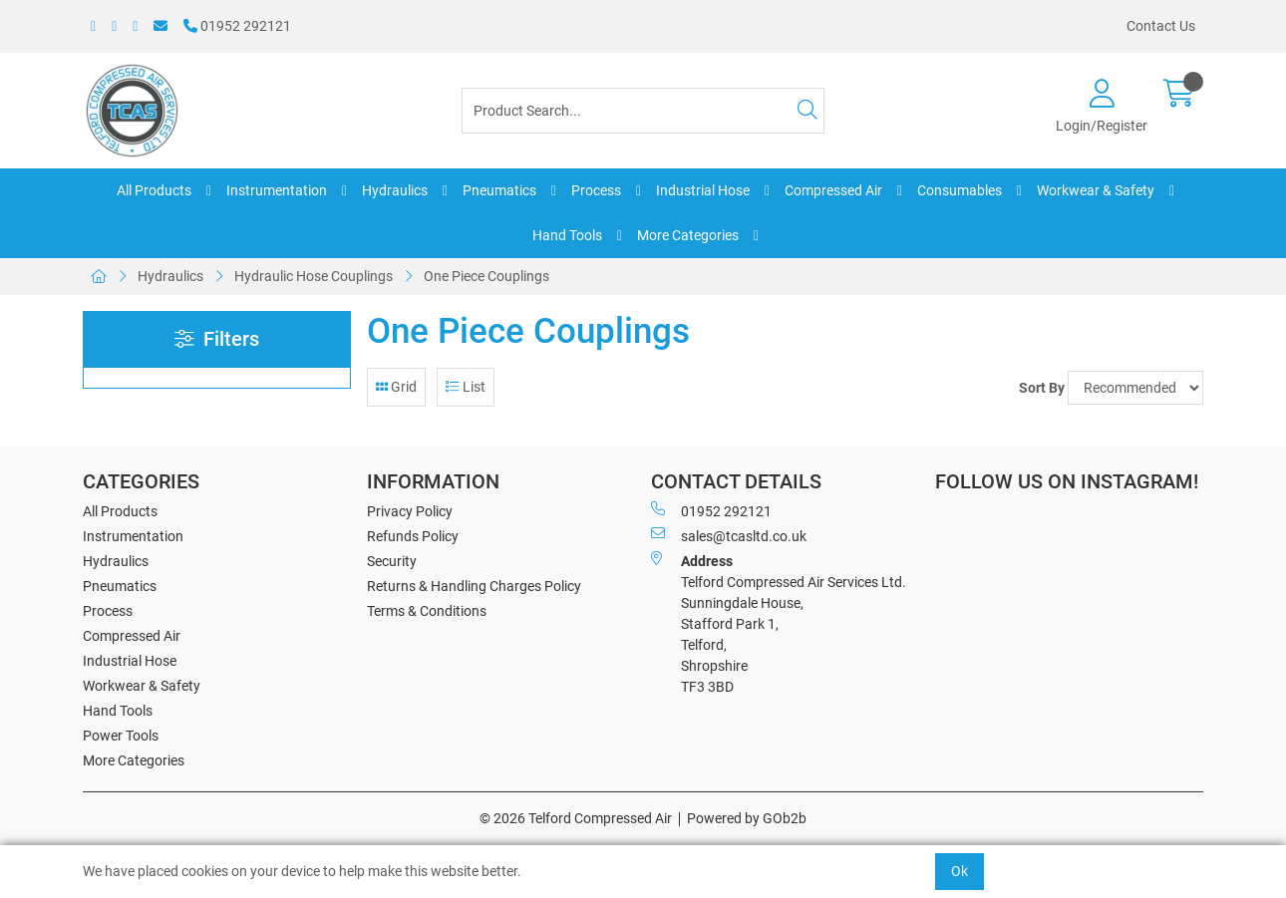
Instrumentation (276, 190)
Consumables (959, 190)
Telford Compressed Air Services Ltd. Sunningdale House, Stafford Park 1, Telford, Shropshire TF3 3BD (778, 623)
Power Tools (121, 736)
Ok (959, 871)
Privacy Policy (410, 511)
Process (596, 190)
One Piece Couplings (486, 276)
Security (392, 561)
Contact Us (1160, 26)
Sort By (1042, 388)
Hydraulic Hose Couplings (313, 276)
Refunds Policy (413, 536)
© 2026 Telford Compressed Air (576, 818)
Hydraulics (395, 190)
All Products (154, 190)
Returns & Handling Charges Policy (474, 586)
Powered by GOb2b (746, 818)
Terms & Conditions (426, 611)
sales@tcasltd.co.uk (728, 535)
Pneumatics (499, 190)
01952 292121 (237, 26)
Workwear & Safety (1095, 190)
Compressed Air (833, 190)
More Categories (688, 235)
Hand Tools (567, 235)
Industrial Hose (703, 190)
